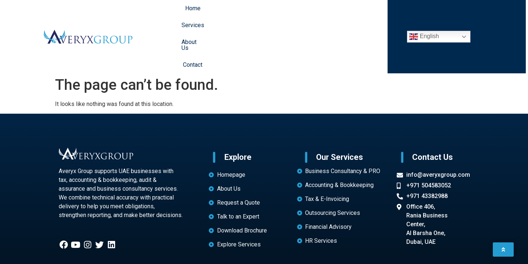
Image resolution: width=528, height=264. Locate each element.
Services (262, 13)
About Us (296, 13)
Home (232, 13)
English (424, 13)
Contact (329, 13)
